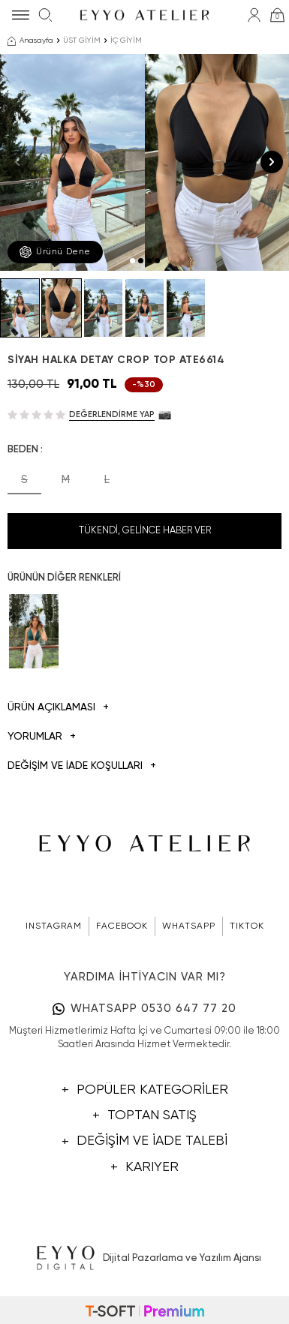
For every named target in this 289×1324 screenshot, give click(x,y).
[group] (72, 162)
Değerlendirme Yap (112, 414)
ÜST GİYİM (82, 40)
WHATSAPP (188, 926)
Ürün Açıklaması (58, 708)
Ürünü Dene (55, 252)
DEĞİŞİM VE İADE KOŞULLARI (82, 766)
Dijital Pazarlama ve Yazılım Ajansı (144, 1258)
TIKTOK (247, 926)
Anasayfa (30, 41)
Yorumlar (42, 737)
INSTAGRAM (54, 926)
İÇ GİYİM (126, 40)
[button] (132, 260)
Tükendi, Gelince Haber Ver (145, 531)
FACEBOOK (122, 926)
